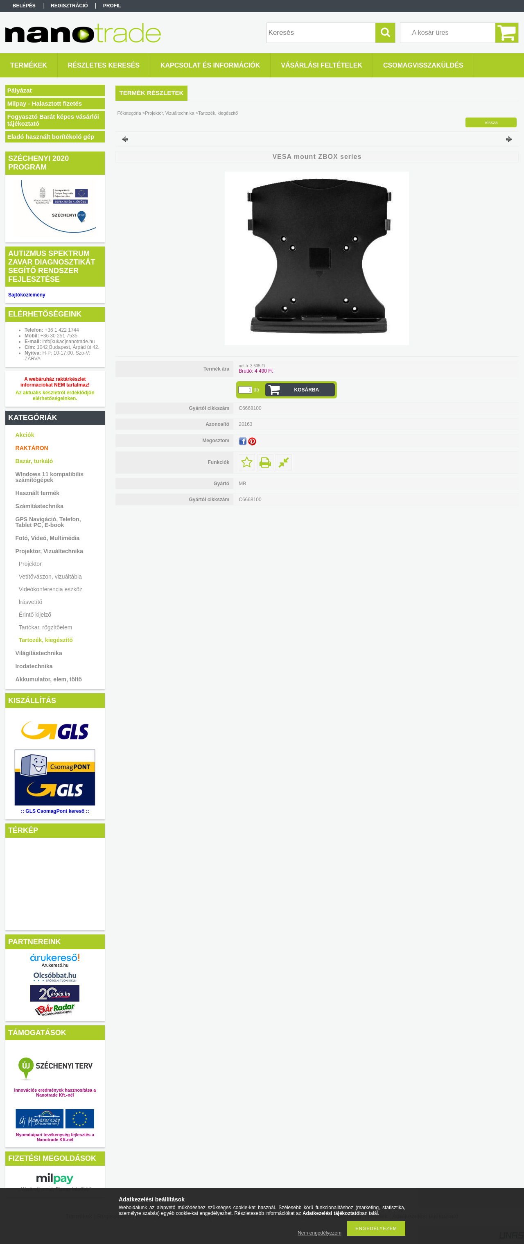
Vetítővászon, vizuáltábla (50, 576)
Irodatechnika (34, 666)
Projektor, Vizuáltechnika (49, 551)
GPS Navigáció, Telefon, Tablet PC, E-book (48, 522)
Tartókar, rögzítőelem (45, 627)
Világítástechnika (39, 653)
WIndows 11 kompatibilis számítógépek (50, 477)
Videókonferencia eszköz (50, 589)
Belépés (24, 6)
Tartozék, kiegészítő (46, 640)
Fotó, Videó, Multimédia (48, 538)
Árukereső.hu (55, 965)
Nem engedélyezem (319, 1233)
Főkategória (129, 113)
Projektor (30, 564)
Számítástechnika (40, 506)
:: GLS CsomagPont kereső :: (55, 811)
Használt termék (37, 493)
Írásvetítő (31, 602)
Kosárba (306, 390)
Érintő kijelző (35, 614)
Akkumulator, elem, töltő (49, 679)
